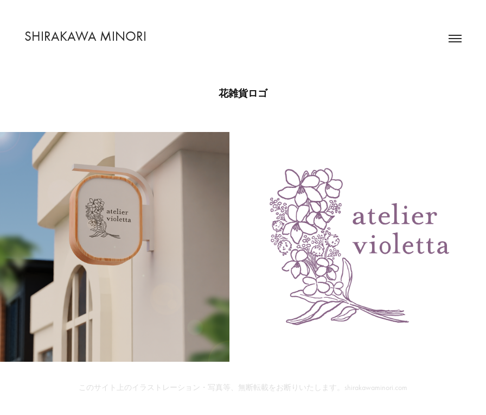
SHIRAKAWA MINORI (85, 36)
